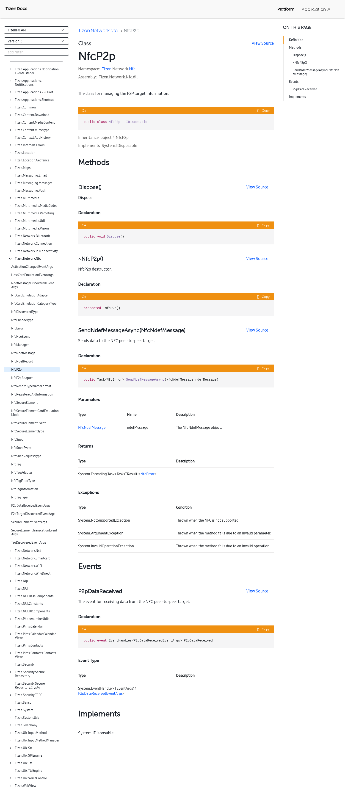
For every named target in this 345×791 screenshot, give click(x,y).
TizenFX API (17, 30)
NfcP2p (16, 370)
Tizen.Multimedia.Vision (32, 228)
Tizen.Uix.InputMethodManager (37, 740)
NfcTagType (19, 497)
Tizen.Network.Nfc (28, 259)
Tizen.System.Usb (27, 718)
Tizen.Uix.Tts (23, 763)
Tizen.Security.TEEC (28, 695)
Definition (296, 40)
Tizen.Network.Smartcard (32, 558)
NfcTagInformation (24, 489)
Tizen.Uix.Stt (23, 748)
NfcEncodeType (22, 320)
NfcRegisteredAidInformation (32, 394)
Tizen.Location (25, 153)
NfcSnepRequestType (26, 456)
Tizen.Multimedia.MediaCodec (36, 206)
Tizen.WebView (25, 786)
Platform (286, 9)
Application (316, 9)
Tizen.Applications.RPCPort (34, 92)
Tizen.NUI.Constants (29, 604)
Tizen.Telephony (26, 725)
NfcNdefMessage (23, 353)
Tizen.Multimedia (27, 198)
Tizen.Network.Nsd (28, 551)
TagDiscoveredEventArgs (28, 543)
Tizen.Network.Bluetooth (32, 236)
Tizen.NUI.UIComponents (32, 611)
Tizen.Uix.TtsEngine (28, 771)
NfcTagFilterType (23, 481)
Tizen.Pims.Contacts (29, 645)
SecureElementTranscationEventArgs (34, 532)
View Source (263, 43)
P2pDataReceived (305, 89)
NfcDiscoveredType (24, 312)
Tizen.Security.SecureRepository (30, 674)
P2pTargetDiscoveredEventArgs (33, 514)
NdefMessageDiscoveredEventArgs (32, 285)
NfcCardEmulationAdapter (30, 295)
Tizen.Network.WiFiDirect (32, 573)
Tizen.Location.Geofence (32, 160)
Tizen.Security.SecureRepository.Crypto (30, 685)
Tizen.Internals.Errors (29, 145)
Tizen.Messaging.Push (30, 191)
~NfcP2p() (300, 62)
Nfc (132, 69)
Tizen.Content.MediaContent (35, 122)
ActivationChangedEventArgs (32, 267)
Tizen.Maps (22, 168)
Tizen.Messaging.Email (31, 175)
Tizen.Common (25, 107)
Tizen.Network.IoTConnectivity (36, 251)
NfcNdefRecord (22, 361)
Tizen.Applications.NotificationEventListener (37, 71)
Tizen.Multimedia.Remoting (34, 213)
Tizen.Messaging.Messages (33, 183)
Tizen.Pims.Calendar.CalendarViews (35, 636)
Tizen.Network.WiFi (28, 566)
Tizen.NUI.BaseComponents (34, 596)
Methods (295, 47)
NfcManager (20, 345)
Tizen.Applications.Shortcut (34, 100)
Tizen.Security (25, 665)
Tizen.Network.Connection (33, 244)
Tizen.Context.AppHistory (33, 138)
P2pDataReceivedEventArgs (30, 506)
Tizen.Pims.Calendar (29, 626)
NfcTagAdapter (21, 473)
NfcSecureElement (24, 403)
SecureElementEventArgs (29, 522)
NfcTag (16, 464)
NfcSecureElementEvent (28, 423)
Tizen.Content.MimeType (32, 130)
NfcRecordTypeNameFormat (31, 386)
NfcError (17, 328)
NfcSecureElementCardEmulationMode (35, 413)
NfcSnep (17, 440)
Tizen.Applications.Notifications (28, 83)
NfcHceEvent (20, 337)
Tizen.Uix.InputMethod (31, 733)
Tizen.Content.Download (32, 115)
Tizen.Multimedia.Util (30, 221)
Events (293, 81)
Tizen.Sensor (24, 703)
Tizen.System (24, 710)
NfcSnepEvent (21, 448)
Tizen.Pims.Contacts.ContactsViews (35, 655)
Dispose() (299, 55)
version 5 (15, 41)
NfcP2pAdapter (22, 378)
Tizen (106, 69)
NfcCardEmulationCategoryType (33, 304)
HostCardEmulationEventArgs (32, 275)
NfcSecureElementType (27, 431)
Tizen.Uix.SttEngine (28, 756)
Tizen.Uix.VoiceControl (31, 778)
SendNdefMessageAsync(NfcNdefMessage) (316, 72)
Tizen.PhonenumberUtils (32, 619)
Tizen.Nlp (21, 581)
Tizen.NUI (21, 589)
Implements (297, 96)
